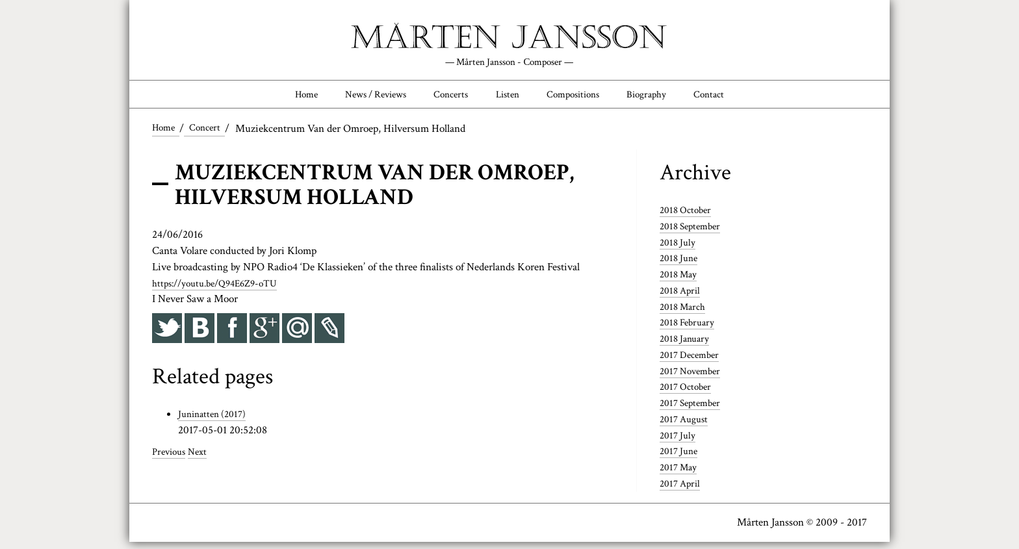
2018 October (688, 217)
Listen (508, 99)
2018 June (681, 265)
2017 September (693, 410)
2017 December (693, 362)
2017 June (681, 458)
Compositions (583, 99)
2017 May (681, 474)
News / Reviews (357, 99)
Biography (667, 99)
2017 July (679, 442)
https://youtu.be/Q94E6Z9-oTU (222, 290)
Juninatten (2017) (215, 421)
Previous (171, 459)
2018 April (682, 297)
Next (202, 459)
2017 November (693, 378)
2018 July (679, 249)
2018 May (681, 281)
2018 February (690, 329)
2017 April (682, 490)
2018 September (693, 233)
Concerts (443, 99)
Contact (739, 99)
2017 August (687, 426)
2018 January (687, 345)
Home (276, 99)
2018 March (685, 314)
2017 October (688, 394)
